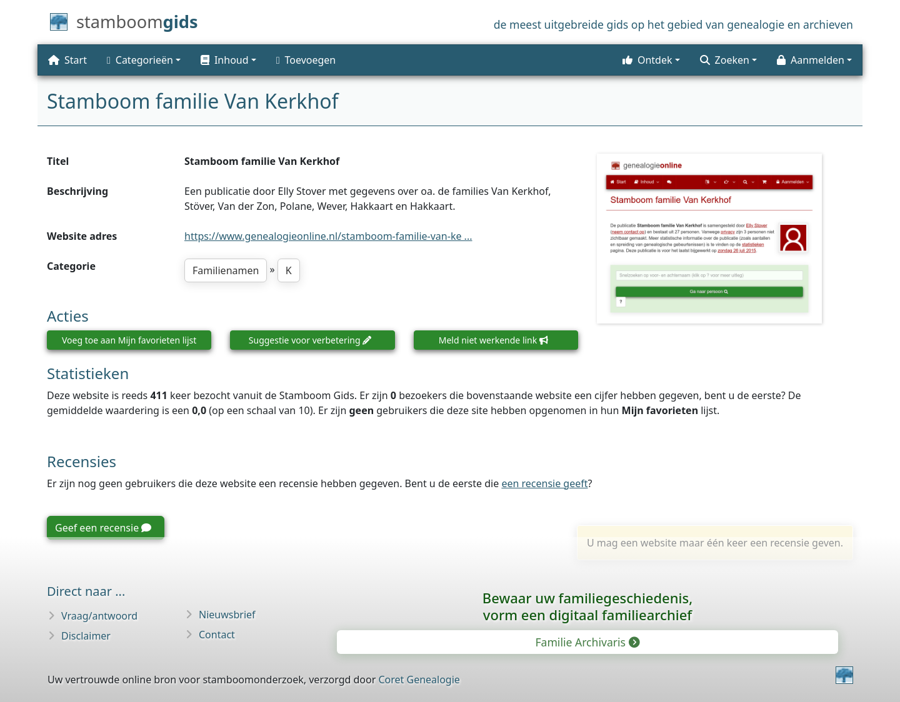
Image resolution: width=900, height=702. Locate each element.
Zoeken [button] (724, 60)
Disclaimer (86, 636)
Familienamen (225, 270)
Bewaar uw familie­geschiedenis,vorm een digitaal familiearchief (587, 606)
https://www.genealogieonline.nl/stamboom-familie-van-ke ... (328, 236)
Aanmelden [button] (810, 60)
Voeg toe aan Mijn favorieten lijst (129, 340)
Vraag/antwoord (99, 616)
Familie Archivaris (586, 642)
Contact (217, 634)
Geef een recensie (103, 528)
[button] (228, 60)
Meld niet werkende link (493, 340)
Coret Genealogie (418, 679)
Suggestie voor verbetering (310, 340)
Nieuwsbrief (227, 614)
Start (67, 60)
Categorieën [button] (140, 60)
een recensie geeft (544, 483)
